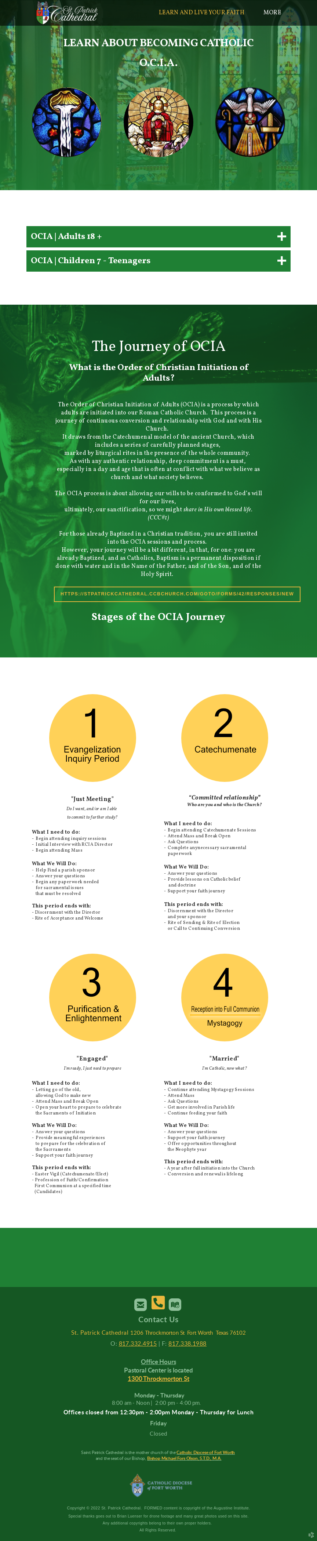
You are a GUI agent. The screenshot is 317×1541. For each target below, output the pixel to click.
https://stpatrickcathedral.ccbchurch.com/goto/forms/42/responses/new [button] (177, 594)
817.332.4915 (138, 1344)
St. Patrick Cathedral (99, 1333)
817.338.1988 (187, 1344)
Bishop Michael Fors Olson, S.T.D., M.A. (184, 1458)
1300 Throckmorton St (158, 1379)
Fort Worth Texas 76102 (216, 1333)
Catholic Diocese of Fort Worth (205, 1452)
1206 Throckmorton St (157, 1333)
